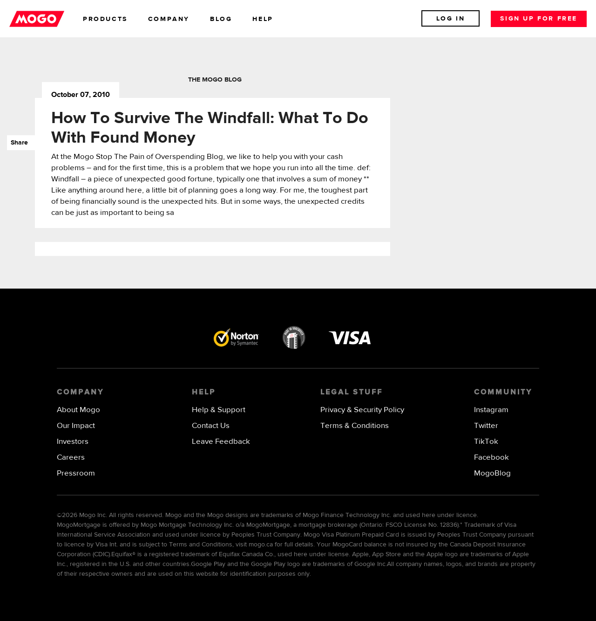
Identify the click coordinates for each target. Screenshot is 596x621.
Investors (72, 442)
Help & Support (218, 410)
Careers (71, 458)
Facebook (491, 458)
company (169, 19)
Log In (450, 18)
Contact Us (211, 426)
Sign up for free (538, 18)
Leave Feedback (221, 442)
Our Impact (76, 426)
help (262, 19)
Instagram (491, 410)
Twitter (486, 426)
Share (17, 142)
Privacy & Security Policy (362, 410)
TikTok (486, 442)
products (105, 19)
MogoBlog (492, 473)
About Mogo (78, 410)
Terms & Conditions (354, 426)
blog (221, 19)
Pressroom (76, 473)
